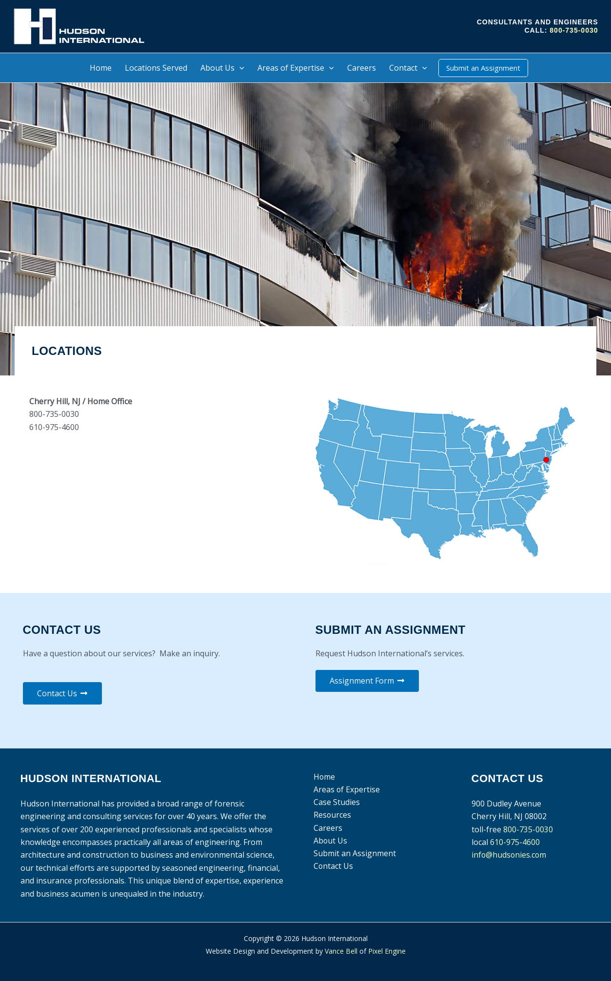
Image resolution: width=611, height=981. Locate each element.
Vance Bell (341, 951)
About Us (330, 841)
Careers (327, 828)
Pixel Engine (387, 951)
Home (324, 776)
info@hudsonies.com (510, 855)
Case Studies (336, 802)
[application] (239, 67)
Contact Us (333, 867)
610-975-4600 (515, 842)
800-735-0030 (574, 30)
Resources (332, 815)
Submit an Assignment (354, 853)
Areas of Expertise (346, 790)
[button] (483, 68)
